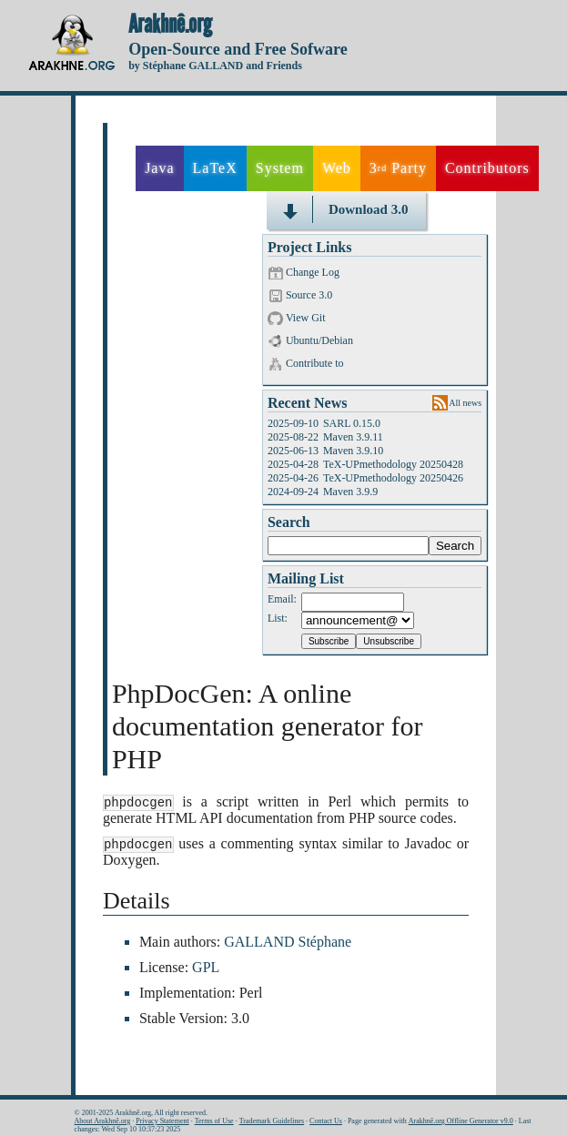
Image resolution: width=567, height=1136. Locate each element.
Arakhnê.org (170, 24)
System (280, 168)
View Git (306, 317)
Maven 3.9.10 (353, 450)
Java (159, 168)
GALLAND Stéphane (287, 943)
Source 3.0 (309, 295)
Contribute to (315, 363)
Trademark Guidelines (271, 1121)
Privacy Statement (162, 1121)
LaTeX (215, 168)
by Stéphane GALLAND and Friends (215, 65)
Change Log (312, 272)
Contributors (487, 168)
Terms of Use (214, 1121)
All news (465, 403)
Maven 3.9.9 (350, 491)
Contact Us (325, 1121)
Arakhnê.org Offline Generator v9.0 (461, 1121)
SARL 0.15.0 (351, 423)
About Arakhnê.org (103, 1121)
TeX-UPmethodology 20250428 (393, 464)
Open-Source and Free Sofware (238, 49)
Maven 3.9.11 (353, 437)
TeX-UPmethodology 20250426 (393, 478)
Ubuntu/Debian (319, 340)
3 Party (398, 168)
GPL (205, 969)
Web (336, 168)
